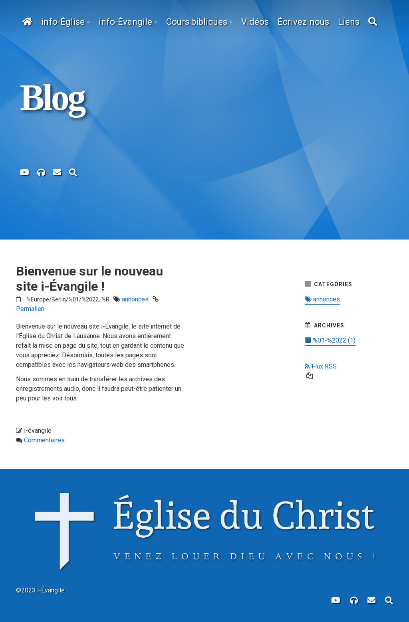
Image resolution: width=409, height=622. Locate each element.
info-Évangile (125, 22)
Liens (348, 22)
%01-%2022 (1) (330, 340)
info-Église (63, 22)
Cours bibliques (196, 22)
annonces (135, 299)
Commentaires (44, 440)
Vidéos (255, 22)
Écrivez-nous (303, 22)
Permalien (30, 309)
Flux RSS (321, 366)
